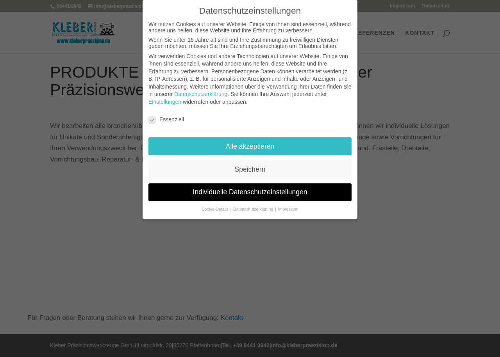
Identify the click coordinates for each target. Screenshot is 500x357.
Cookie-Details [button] (215, 209)
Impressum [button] (288, 209)
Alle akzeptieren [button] (250, 146)
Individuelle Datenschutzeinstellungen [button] (250, 192)
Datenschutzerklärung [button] (253, 209)
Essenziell (166, 119)
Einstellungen (164, 102)
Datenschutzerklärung (200, 94)
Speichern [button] (250, 169)
